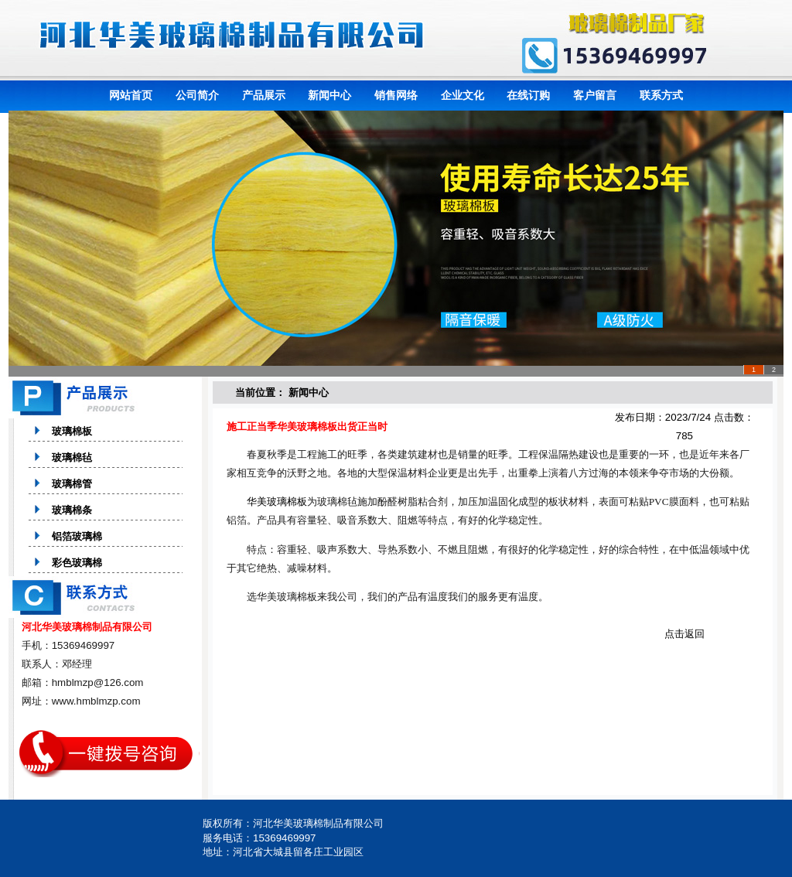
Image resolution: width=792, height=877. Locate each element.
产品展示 (263, 95)
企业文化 (462, 95)
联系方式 (661, 95)
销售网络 (396, 95)
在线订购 (528, 95)
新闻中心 (329, 95)
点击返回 (684, 634)
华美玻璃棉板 (277, 501)
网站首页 (130, 95)
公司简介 (197, 95)
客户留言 (594, 95)
